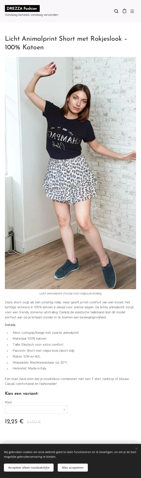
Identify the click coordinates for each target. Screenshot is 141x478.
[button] (116, 11)
